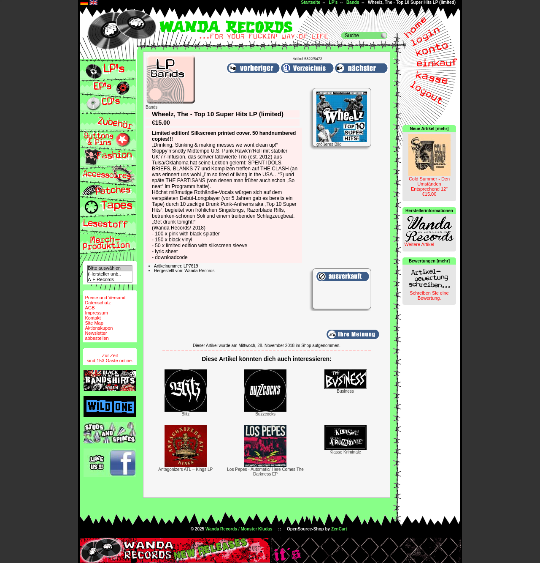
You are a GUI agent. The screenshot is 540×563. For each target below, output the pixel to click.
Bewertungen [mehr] (429, 261)
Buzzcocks (265, 414)
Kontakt (92, 317)
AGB (89, 307)
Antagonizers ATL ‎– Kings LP (185, 469)
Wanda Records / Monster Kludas (239, 529)
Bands (352, 2)
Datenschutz (98, 302)
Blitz (185, 414)
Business (345, 391)
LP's (333, 2)
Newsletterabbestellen (96, 336)
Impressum (96, 312)
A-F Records (110, 279)
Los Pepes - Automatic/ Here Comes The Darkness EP (265, 471)
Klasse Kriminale (345, 452)
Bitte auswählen (110, 268)
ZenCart (339, 529)
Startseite (310, 2)
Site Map (94, 322)
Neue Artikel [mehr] (429, 128)
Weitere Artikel (419, 244)
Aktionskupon (99, 328)
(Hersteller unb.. (110, 274)
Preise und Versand (105, 297)
